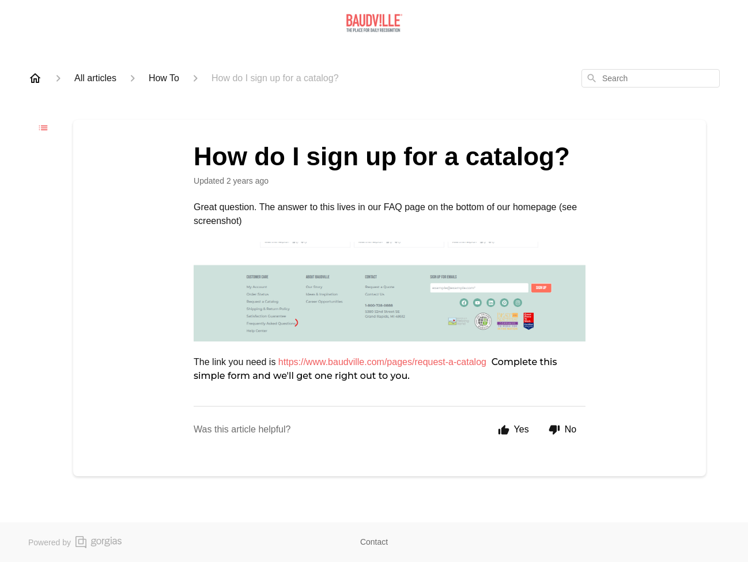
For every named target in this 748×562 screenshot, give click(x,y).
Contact (374, 541)
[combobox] (650, 78)
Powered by (75, 542)
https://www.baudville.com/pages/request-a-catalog (382, 362)
